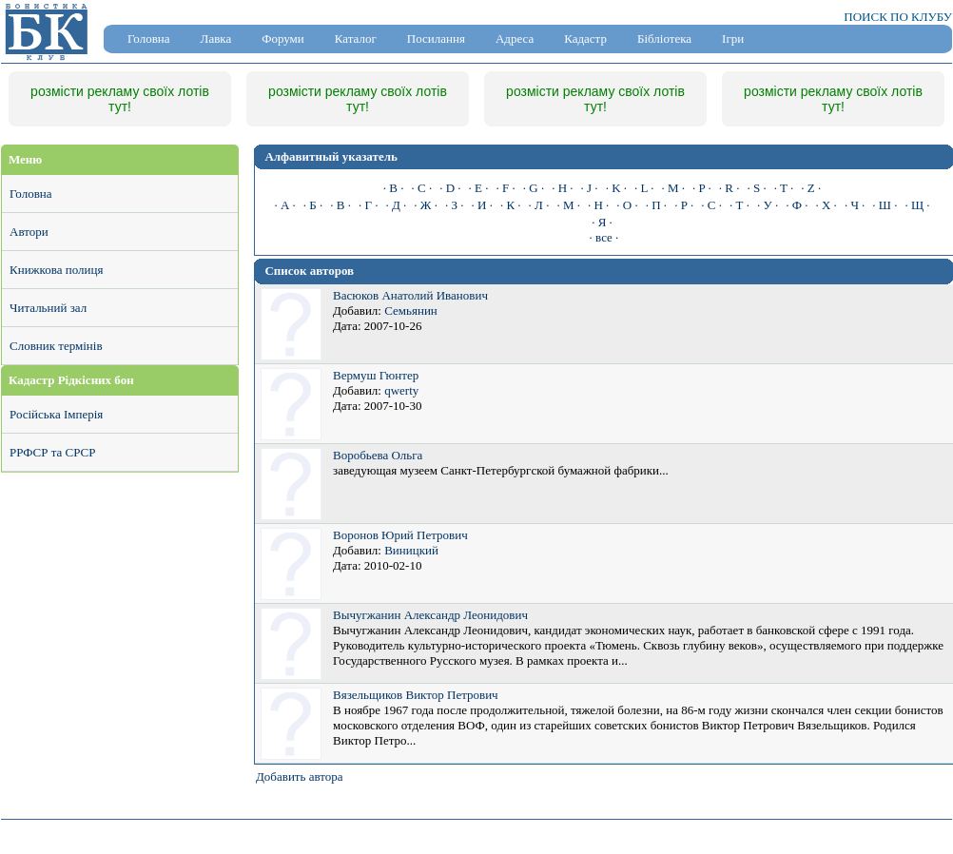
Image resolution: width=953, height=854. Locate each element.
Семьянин (411, 310)
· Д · (395, 205)
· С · (711, 205)
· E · (479, 188)
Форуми (283, 38)
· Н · (598, 205)
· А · (284, 205)
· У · (767, 205)
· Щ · (916, 205)
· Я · (602, 222)
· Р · (683, 205)
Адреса (515, 38)
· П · (656, 205)
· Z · (811, 188)
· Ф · (796, 205)
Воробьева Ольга (377, 455)
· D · (449, 188)
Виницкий (411, 550)
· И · (482, 205)
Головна (148, 38)
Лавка (216, 38)
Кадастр (585, 38)
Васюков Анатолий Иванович (410, 295)
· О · (626, 205)
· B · (393, 188)
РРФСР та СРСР (52, 452)
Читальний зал (48, 308)
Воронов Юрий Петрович (400, 535)
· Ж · (426, 205)
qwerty (401, 390)
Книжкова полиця (56, 269)
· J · (589, 188)
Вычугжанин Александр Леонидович (430, 615)
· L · (643, 188)
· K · (616, 188)
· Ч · (855, 205)
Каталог (356, 38)
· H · (562, 188)
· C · (422, 188)
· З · (454, 205)
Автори (29, 231)
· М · (568, 205)
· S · (756, 188)
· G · (533, 188)
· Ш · (884, 205)
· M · (673, 188)
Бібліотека (664, 38)
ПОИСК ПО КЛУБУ (898, 17)
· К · (510, 205)
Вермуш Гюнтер (375, 375)
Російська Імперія (56, 414)
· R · (729, 188)
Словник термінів (56, 346)
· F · (505, 188)
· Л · (539, 205)
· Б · (312, 205)
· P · (701, 188)
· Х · (825, 205)
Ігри (733, 38)
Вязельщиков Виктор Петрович (415, 695)
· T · (783, 188)
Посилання (436, 38)
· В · (340, 205)
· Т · (739, 205)
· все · (604, 237)
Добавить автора (299, 776)
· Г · (369, 205)
